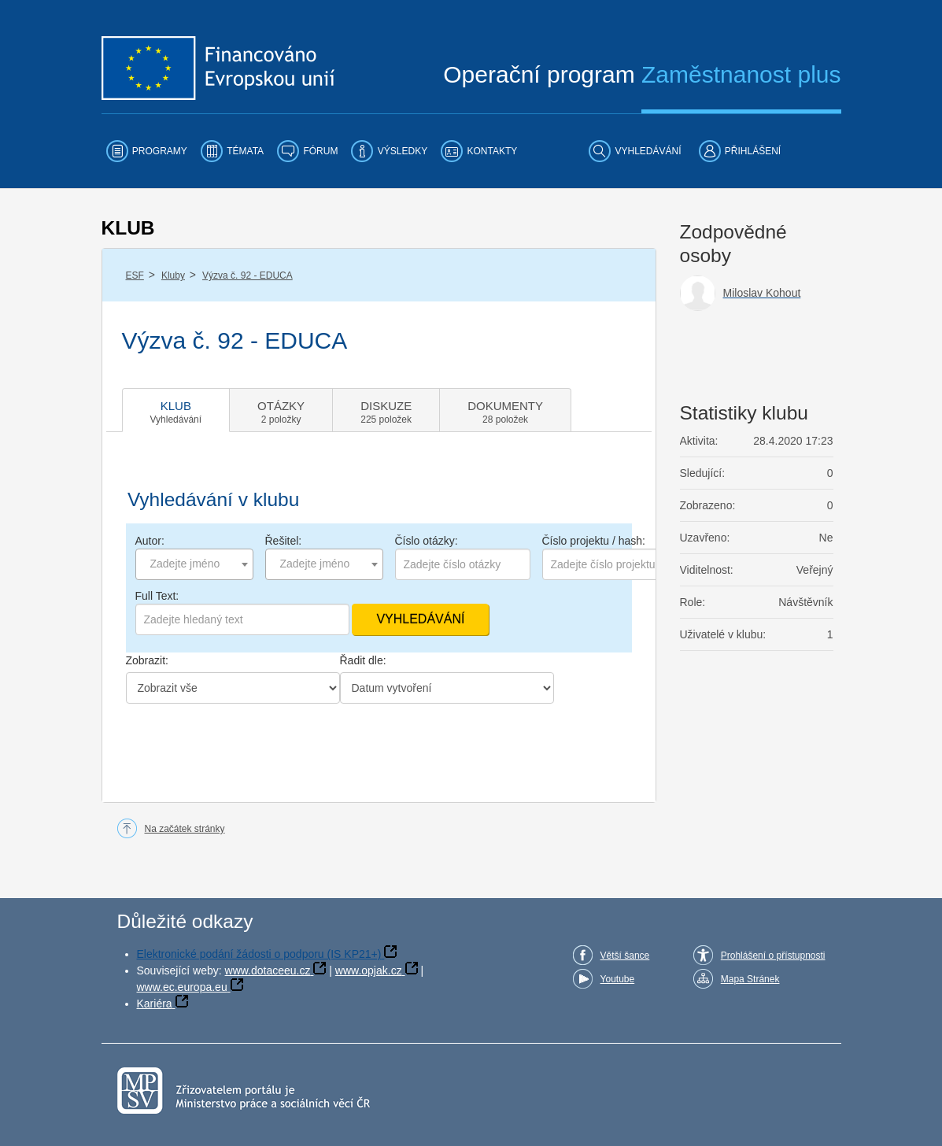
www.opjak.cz (368, 970)
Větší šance (625, 955)
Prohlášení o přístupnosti (773, 955)
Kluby (173, 275)
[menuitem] (147, 151)
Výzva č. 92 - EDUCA (247, 275)
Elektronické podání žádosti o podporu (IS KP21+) (259, 954)
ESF (135, 275)
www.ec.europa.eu (182, 987)
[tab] (176, 410)
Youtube (617, 979)
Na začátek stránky (185, 828)
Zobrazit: (147, 660)
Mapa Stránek (750, 979)
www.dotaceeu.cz (268, 970)
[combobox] (194, 564)
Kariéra (154, 1003)
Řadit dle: (363, 660)
